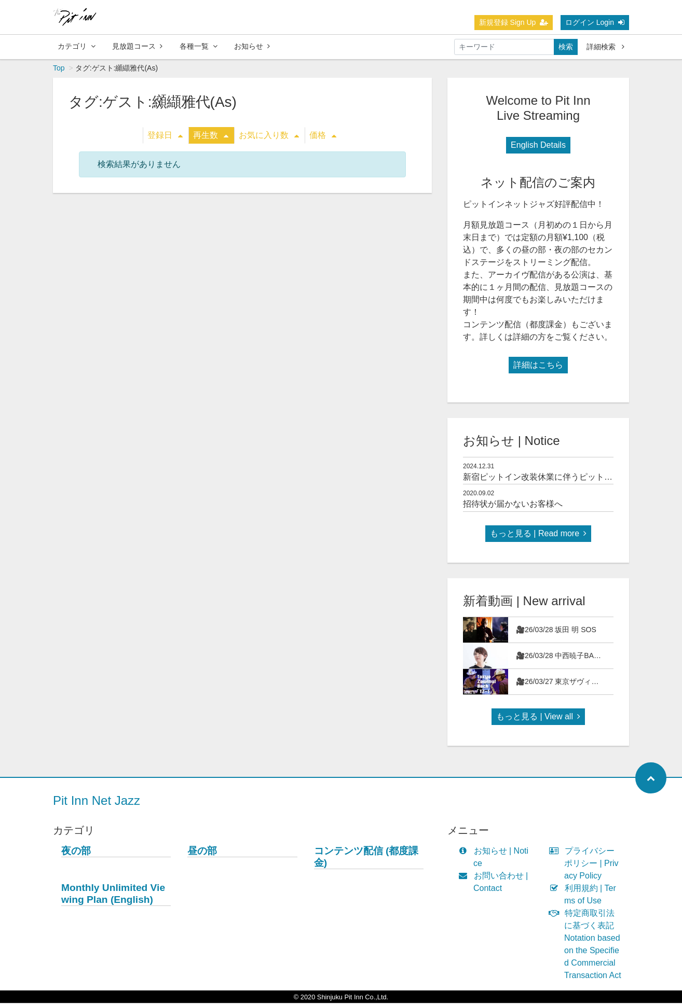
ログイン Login (594, 22)
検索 (565, 47)
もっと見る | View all (538, 717)
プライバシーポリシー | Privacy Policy (586, 864)
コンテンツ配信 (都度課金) (366, 857)
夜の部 (76, 851)
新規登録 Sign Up (514, 22)
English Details (538, 146)
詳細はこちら (538, 365)
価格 (322, 136)
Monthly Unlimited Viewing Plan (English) (113, 894)
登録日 (165, 136)
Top (59, 69)
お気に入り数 (269, 136)
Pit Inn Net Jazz (96, 801)
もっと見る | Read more (538, 534)
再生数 (210, 136)
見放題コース (137, 46)
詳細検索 (605, 47)
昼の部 (202, 851)
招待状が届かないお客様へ (513, 504)
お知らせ (252, 46)
